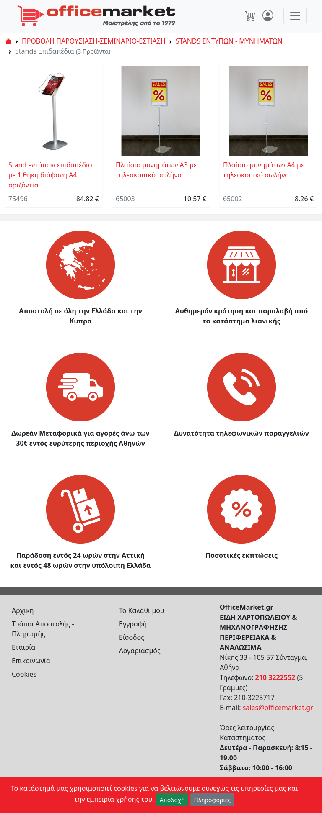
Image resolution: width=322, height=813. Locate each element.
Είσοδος (131, 637)
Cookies (24, 674)
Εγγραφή (133, 623)
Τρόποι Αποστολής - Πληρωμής (43, 629)
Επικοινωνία (31, 660)
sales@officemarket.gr (278, 707)
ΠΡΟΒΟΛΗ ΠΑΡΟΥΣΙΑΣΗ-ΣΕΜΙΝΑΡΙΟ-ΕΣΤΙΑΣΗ (94, 41)
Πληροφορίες (212, 800)
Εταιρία (23, 647)
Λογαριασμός (140, 650)
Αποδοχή (172, 800)
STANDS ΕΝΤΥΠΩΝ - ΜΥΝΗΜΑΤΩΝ (229, 41)
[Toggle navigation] (295, 16)
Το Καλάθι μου (141, 610)
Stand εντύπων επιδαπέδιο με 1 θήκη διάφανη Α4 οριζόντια (50, 175)
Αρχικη (23, 610)
